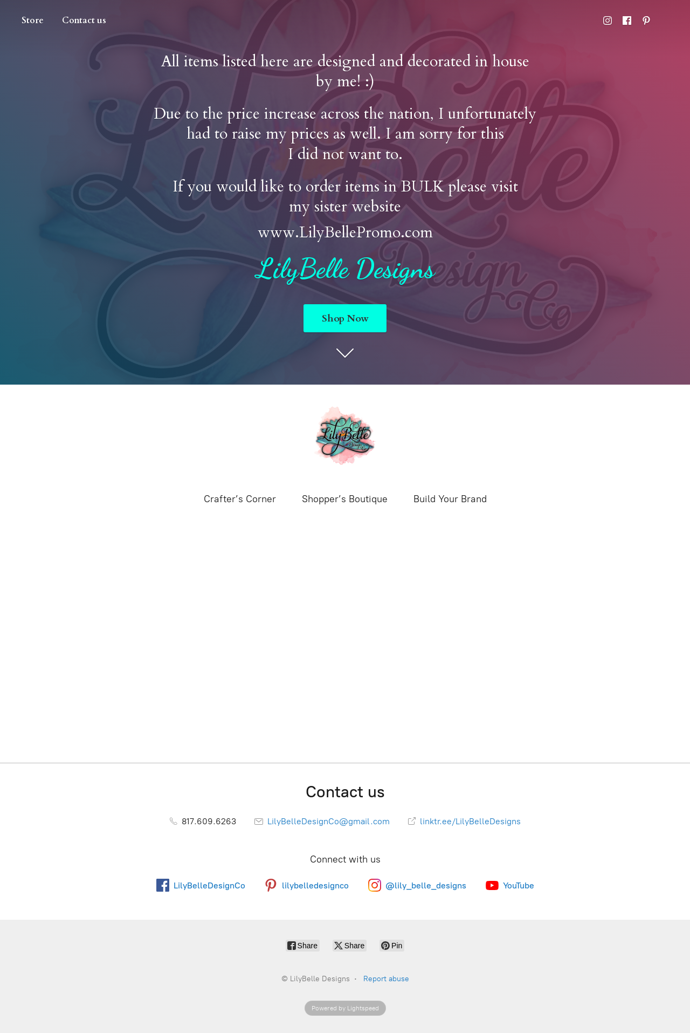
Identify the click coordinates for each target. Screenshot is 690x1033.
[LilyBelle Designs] (345, 437)
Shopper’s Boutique (345, 499)
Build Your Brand (450, 499)
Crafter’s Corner (240, 499)
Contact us (84, 20)
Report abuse (386, 978)
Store (33, 20)
